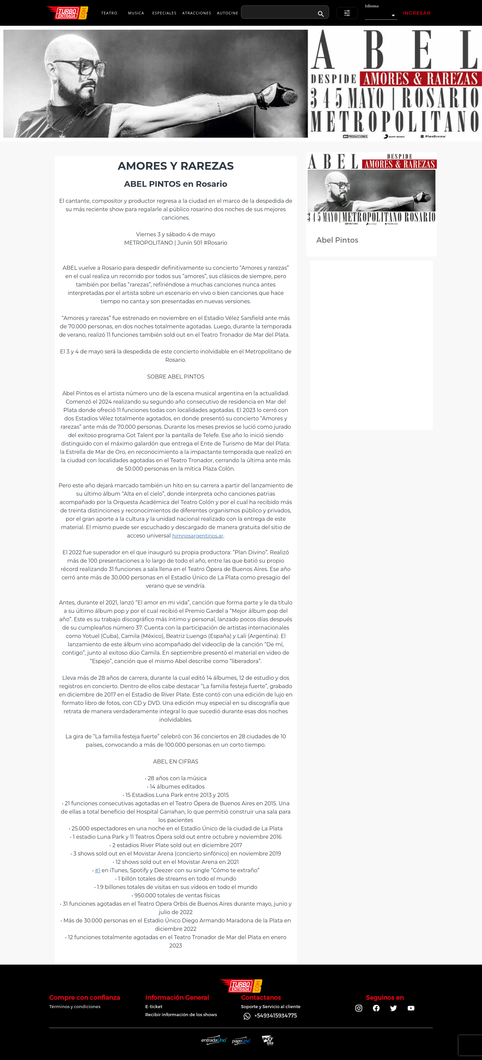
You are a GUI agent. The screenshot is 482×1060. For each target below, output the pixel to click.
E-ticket (153, 1006)
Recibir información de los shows (181, 1014)
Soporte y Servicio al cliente (271, 1006)
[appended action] (321, 14)
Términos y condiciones (74, 1006)
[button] (381, 13)
